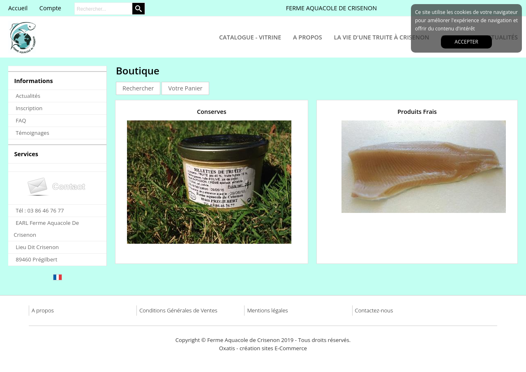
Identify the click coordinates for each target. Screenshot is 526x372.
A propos (43, 310)
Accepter (466, 41)
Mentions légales (267, 310)
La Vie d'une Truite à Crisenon (381, 37)
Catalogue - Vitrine (250, 37)
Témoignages (32, 132)
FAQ (21, 120)
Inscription (29, 108)
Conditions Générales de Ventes (178, 310)
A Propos (307, 37)
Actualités (28, 95)
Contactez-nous (374, 310)
